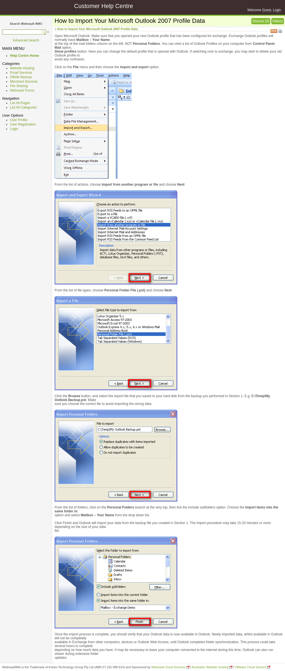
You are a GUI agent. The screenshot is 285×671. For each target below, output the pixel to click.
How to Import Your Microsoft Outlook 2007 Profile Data (97, 29)
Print (280, 31)
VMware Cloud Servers (250, 667)
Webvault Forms (22, 90)
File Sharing (19, 86)
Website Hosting (22, 68)
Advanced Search (26, 40)
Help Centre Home (24, 56)
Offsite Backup (21, 77)
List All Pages (20, 103)
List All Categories (23, 107)
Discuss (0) (260, 21)
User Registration (23, 124)
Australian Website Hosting (210, 667)
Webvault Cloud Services (168, 667)
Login (277, 10)
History (277, 21)
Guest (266, 10)
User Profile (19, 120)
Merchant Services (24, 81)
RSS (274, 30)
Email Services (21, 73)
